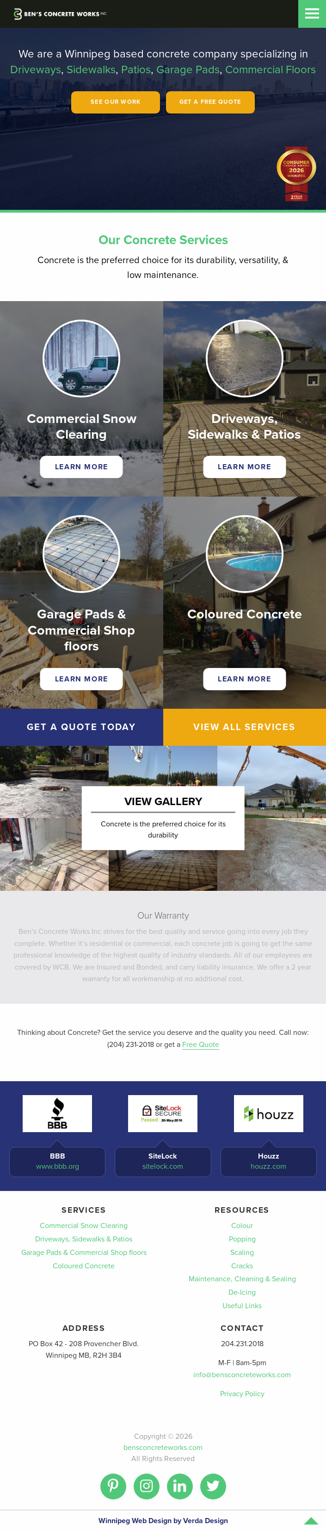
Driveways (35, 69)
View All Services (244, 727)
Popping (242, 1239)
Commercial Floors (270, 69)
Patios (136, 69)
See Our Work (116, 102)
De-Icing (242, 1292)
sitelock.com (162, 1166)
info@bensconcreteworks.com (242, 1375)
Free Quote (200, 1044)
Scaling (242, 1252)
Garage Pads (188, 69)
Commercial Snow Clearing (84, 1225)
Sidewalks (91, 69)
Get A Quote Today (81, 727)
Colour (242, 1225)
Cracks (242, 1266)
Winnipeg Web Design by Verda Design (163, 1520)
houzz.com (268, 1166)
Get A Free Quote (210, 102)
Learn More (81, 467)
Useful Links (242, 1305)
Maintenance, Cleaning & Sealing (242, 1279)
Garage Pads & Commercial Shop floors (84, 1252)
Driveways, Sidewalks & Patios (83, 1239)
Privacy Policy (242, 1394)
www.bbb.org (57, 1166)
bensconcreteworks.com (163, 1447)
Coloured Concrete (84, 1266)
